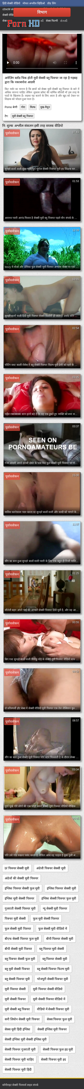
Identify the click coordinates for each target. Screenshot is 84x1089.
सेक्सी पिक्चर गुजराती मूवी (20, 1049)
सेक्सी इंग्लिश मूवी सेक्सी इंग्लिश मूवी (26, 1039)
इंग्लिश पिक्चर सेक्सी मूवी (61, 888)
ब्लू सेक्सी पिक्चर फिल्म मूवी (53, 969)
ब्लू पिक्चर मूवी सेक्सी (51, 949)
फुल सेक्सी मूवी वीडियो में (52, 928)
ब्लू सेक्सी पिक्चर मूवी (17, 979)
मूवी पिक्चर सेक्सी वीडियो (48, 989)
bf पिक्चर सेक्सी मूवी (17, 868)
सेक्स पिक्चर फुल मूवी (59, 1019)
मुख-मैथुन (45, 107)
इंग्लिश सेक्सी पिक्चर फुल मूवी (58, 898)
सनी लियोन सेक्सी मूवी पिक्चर (22, 1019)
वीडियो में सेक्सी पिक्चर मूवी (53, 1009)
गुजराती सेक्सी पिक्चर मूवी (20, 908)
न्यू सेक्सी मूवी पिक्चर (55, 908)
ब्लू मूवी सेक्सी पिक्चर (17, 969)
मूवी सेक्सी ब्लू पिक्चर (22, 116)
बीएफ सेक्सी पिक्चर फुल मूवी (22, 938)
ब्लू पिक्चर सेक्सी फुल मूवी (20, 959)
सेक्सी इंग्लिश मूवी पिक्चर (52, 1029)
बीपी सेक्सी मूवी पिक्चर (18, 949)
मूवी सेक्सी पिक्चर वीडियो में (49, 999)
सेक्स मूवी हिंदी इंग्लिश (17, 1029)
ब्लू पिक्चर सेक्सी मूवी (54, 959)
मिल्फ (32, 107)
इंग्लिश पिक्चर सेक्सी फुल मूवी (22, 888)
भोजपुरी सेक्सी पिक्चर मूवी (52, 979)
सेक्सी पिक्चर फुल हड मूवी (58, 1049)
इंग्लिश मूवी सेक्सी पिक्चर (19, 898)
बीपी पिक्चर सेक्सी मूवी (59, 938)
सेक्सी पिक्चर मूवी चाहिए (19, 1059)
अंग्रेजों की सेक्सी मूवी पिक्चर (21, 878)
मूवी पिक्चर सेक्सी (15, 989)
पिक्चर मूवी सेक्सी (15, 918)
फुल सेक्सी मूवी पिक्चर (18, 928)
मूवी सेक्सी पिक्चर (15, 999)
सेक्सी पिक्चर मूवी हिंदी (18, 1069)
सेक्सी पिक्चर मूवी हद (53, 1059)
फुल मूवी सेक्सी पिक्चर (46, 918)
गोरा (23, 107)
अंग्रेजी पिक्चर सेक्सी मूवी (51, 868)
